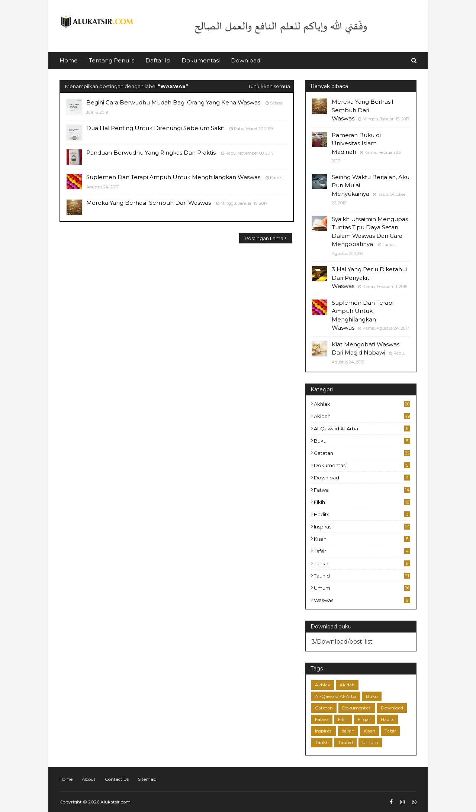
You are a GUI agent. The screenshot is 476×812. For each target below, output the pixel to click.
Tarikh (362, 563)
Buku (362, 441)
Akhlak (362, 404)
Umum (362, 588)
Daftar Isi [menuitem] (157, 60)
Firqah (365, 719)
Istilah (348, 731)
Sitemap (147, 779)
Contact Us (117, 779)
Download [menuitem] (245, 60)
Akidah (362, 416)
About (89, 779)
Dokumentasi (362, 465)
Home (66, 779)
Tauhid (362, 576)
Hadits (362, 514)
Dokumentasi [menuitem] (200, 60)
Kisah (362, 539)
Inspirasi (362, 527)
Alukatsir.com (115, 802)
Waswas (362, 600)
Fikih (362, 502)
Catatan (362, 453)
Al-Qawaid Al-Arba (362, 428)
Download (362, 478)
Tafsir (362, 551)
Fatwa (362, 490)
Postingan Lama (264, 238)
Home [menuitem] (69, 60)
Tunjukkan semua (269, 86)
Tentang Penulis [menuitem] (111, 60)
